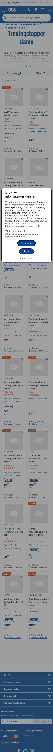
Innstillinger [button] (26, 258)
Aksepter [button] (26, 243)
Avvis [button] (26, 251)
